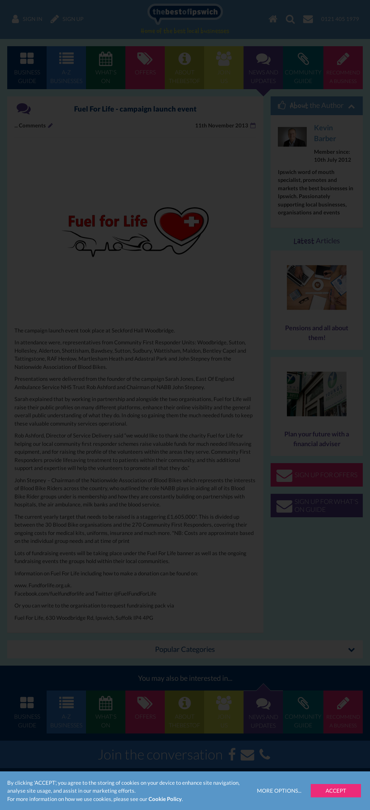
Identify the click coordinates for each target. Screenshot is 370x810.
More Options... (279, 790)
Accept (336, 790)
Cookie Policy (165, 799)
